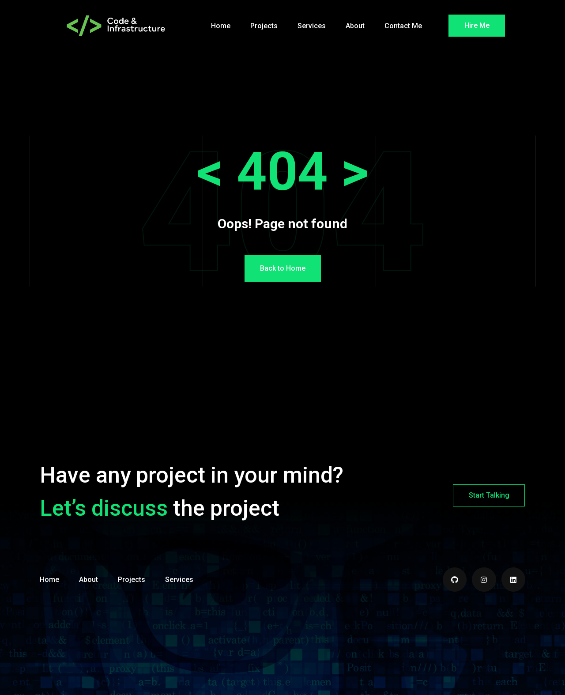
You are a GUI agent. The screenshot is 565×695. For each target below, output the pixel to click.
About (355, 26)
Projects (264, 26)
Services (312, 26)
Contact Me (403, 26)
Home (220, 26)
